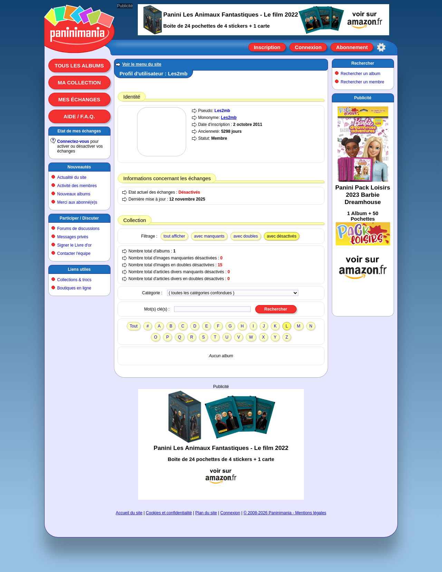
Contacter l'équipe (73, 253)
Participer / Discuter (79, 218)
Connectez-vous (73, 141)
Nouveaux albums (73, 194)
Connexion (308, 47)
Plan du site (206, 512)
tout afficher (174, 236)
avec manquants (209, 236)
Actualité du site (72, 177)
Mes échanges (79, 99)
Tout (134, 326)
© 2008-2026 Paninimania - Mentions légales (284, 512)
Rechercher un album (361, 73)
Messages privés (72, 236)
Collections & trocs (74, 279)
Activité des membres (77, 185)
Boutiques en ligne (74, 288)
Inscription (267, 47)
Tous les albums (79, 65)
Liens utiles (79, 269)
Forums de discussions (78, 228)
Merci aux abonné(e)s (77, 202)
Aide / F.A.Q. (79, 116)
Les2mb (222, 110)
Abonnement (352, 47)
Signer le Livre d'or (74, 245)
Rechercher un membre (362, 82)
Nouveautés (79, 167)
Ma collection (79, 82)
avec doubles (245, 236)
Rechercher (362, 63)
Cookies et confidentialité (169, 512)
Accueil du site (129, 512)
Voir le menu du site (141, 64)
